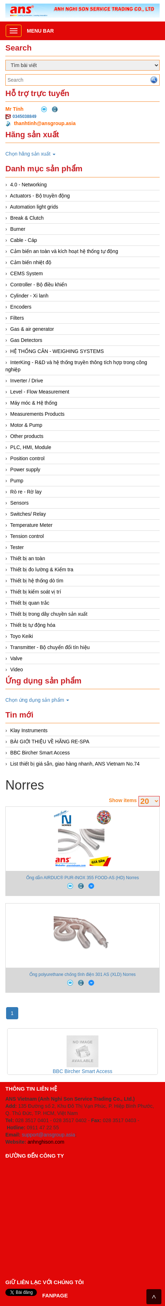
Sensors (19, 503)
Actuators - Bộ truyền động (40, 196)
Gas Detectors (26, 340)
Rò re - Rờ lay (26, 492)
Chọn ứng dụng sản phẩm (37, 700)
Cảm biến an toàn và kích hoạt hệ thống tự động (64, 251)
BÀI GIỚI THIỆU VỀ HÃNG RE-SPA (49, 741)
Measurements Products (37, 414)
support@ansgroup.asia (48, 1135)
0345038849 (25, 116)
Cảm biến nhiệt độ (30, 262)
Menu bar (40, 31)
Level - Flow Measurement (39, 392)
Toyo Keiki (21, 636)
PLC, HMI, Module (30, 447)
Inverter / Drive (26, 380)
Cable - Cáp (23, 240)
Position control (27, 458)
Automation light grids (34, 207)
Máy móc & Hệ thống (33, 403)
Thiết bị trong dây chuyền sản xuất (48, 614)
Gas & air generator (32, 329)
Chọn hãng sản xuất (30, 154)
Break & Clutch (27, 218)
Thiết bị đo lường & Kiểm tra (41, 569)
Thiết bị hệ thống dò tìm (36, 580)
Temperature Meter (31, 525)
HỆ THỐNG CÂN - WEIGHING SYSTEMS (57, 351)
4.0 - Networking (28, 184)
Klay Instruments (29, 730)
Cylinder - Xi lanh (29, 296)
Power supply (25, 469)
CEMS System (26, 273)
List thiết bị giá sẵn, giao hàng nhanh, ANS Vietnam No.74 (75, 764)
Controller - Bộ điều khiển (38, 284)
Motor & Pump (26, 425)
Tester (17, 547)
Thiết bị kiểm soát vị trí (35, 592)
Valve (16, 658)
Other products (27, 436)
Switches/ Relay (28, 514)
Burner (17, 229)
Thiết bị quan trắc (29, 603)
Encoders (20, 307)
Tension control (27, 536)
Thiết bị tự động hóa (32, 625)
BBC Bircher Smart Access (40, 753)
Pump (17, 480)
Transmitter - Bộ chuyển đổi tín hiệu (49, 647)
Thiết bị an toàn (27, 558)
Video (16, 669)
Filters (17, 318)
